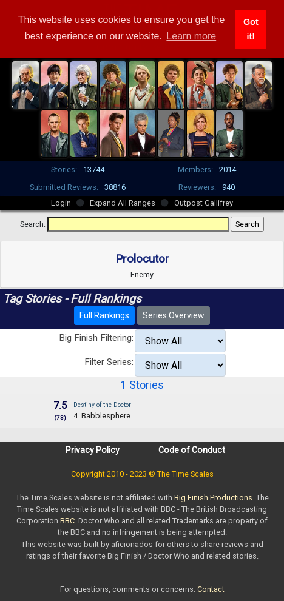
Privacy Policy (93, 450)
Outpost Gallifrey (203, 202)
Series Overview (174, 315)
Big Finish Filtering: (96, 337)
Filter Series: (109, 362)
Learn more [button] (191, 36)
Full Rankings (104, 315)
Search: (33, 224)
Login (61, 202)
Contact (211, 589)
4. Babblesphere (101, 415)
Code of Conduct (191, 450)
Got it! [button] (251, 29)
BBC (67, 520)
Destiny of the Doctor (102, 405)
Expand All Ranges (122, 202)
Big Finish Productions (213, 497)
